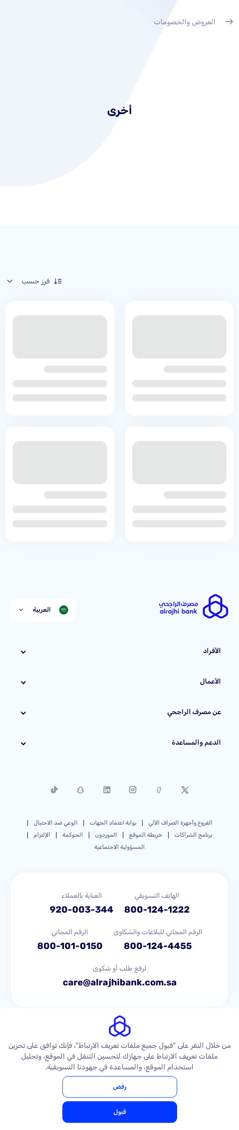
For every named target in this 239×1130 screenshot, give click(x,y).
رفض (119, 1086)
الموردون (106, 834)
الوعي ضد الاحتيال (56, 822)
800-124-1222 (157, 909)
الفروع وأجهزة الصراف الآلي (180, 822)
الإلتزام (42, 834)
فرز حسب (33, 281)
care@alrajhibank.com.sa (120, 982)
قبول (119, 1112)
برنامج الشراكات (193, 834)
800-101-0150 (70, 945)
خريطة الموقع (145, 834)
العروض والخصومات (194, 23)
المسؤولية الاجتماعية (119, 846)
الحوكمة (72, 834)
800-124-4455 (158, 945)
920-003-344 (81, 909)
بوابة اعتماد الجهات (113, 822)
